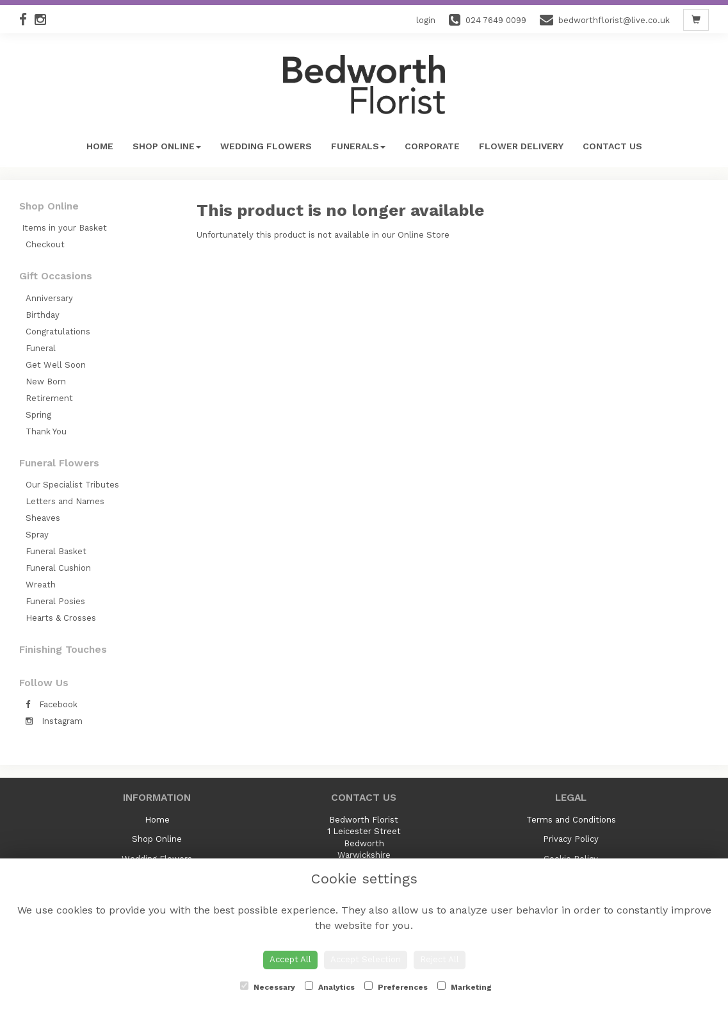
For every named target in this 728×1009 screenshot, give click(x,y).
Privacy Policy (571, 839)
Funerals (358, 146)
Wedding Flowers (266, 146)
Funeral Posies (55, 601)
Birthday (43, 315)
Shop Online (167, 146)
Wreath (41, 584)
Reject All (439, 959)
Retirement (49, 398)
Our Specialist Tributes (72, 484)
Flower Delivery (521, 146)
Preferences (396, 986)
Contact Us (612, 146)
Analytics (330, 986)
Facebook (51, 704)
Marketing (464, 986)
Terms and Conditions (571, 819)
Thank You (46, 431)
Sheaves (43, 518)
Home (99, 146)
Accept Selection (365, 959)
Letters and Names (65, 501)
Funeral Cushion (58, 568)
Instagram (54, 721)
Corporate (432, 146)
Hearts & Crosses (61, 618)
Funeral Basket (56, 551)
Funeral (41, 348)
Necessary (267, 986)
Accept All (290, 959)
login (425, 20)
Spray (37, 534)
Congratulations (58, 331)
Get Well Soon (56, 365)
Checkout (45, 244)
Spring (38, 415)
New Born (46, 381)
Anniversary (49, 298)
